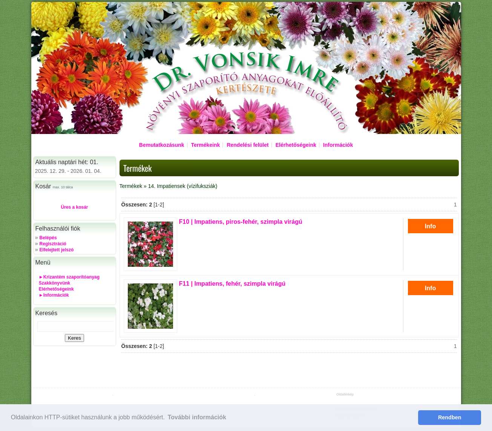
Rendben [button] (449, 417)
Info (430, 226)
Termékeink (205, 145)
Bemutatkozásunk (161, 145)
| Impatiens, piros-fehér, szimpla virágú (240, 222)
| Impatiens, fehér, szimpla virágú (232, 283)
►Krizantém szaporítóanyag (69, 277)
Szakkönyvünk (54, 283)
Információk (338, 145)
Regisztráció (53, 243)
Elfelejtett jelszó (57, 249)
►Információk (54, 295)
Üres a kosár (74, 207)
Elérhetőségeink (296, 145)
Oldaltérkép (345, 394)
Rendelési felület (247, 145)
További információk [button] (197, 417)
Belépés (48, 237)
